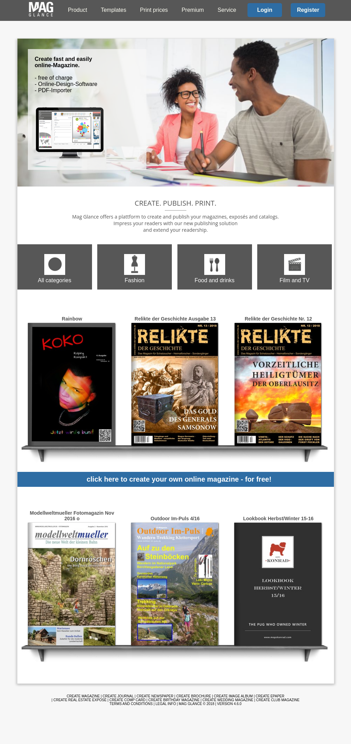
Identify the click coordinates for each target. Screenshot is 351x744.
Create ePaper (269, 696)
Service (227, 10)
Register (308, 10)
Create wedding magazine (228, 700)
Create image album (233, 696)
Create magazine (83, 696)
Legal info (165, 704)
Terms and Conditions (131, 704)
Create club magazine (277, 700)
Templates (113, 10)
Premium (193, 10)
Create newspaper (155, 696)
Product (77, 10)
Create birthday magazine (174, 700)
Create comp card (127, 700)
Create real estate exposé (79, 700)
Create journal (117, 696)
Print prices (154, 10)
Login (265, 10)
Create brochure (193, 696)
